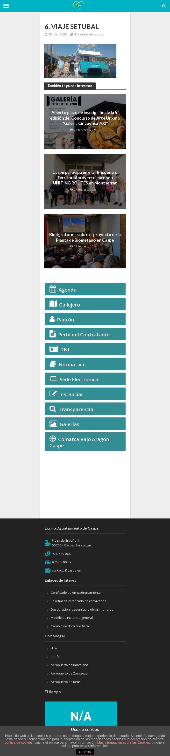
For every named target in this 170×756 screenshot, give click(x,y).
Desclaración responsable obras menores (82, 609)
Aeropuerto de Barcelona (69, 665)
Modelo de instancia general (72, 617)
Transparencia (76, 409)
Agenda (68, 289)
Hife (54, 648)
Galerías (69, 424)
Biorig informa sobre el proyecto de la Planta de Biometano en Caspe (85, 237)
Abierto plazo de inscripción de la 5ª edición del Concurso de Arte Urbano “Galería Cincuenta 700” (85, 118)
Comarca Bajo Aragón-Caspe (80, 442)
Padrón (65, 319)
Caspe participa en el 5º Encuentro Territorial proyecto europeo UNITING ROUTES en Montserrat (85, 178)
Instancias (71, 394)
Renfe (55, 656)
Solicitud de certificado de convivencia (78, 601)
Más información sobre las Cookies (123, 742)
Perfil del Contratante (84, 334)
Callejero (69, 304)
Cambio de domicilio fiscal (70, 626)
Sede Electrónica (79, 379)
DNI (64, 349)
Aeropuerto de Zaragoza (69, 673)
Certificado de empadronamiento (76, 592)
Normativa (71, 364)
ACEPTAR (85, 752)
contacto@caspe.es (66, 570)
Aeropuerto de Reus (66, 682)
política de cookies (19, 742)
